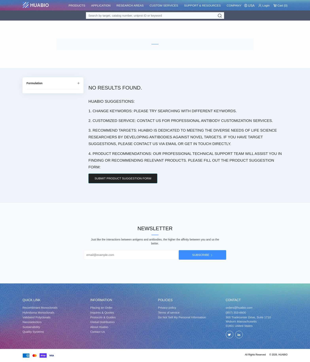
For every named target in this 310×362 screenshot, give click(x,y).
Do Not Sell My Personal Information (182, 317)
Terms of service (169, 312)
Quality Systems (33, 331)
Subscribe (200, 254)
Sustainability (31, 327)
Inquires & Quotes (102, 312)
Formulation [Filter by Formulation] (34, 83)
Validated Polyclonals (36, 317)
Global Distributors (102, 322)
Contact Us (97, 331)
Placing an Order (101, 307)
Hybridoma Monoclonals (38, 312)
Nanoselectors (32, 322)
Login (264, 5)
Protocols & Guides (103, 317)
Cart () (280, 5)
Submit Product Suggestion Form (123, 178)
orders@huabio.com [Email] (239, 307)
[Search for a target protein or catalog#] (155, 15)
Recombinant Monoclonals (40, 307)
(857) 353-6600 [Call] (236, 312)
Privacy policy (167, 307)
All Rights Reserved (255, 354)
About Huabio (99, 327)
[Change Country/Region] (249, 5)
